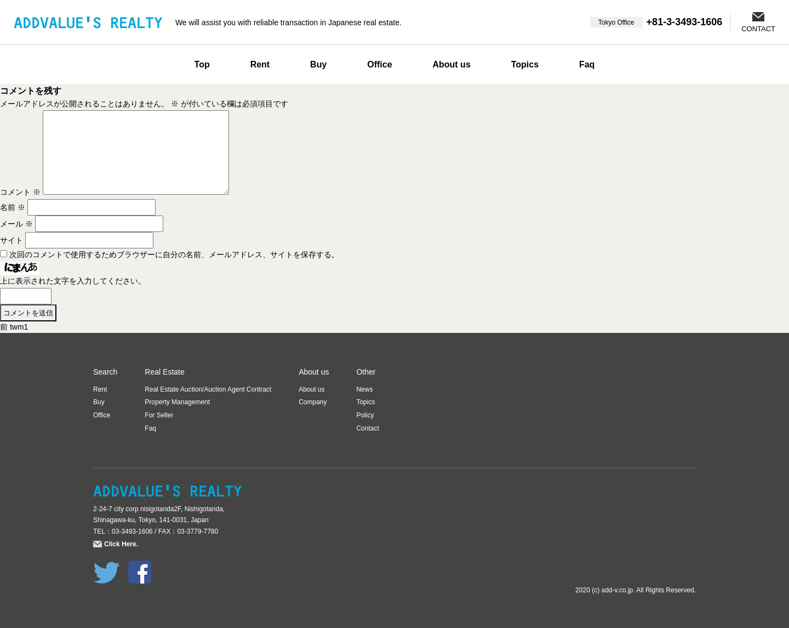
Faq (586, 64)
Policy (365, 415)
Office (379, 64)
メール (16, 223)
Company (313, 402)
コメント (20, 192)
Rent (260, 64)
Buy (318, 64)
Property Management (177, 402)
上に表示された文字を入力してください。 (73, 280)
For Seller (159, 415)
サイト (11, 240)
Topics (525, 64)
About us (451, 64)
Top (202, 64)
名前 (12, 207)
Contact (367, 428)
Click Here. (121, 544)
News (364, 389)
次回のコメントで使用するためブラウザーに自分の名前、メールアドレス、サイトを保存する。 (174, 254)
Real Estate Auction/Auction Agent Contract (208, 389)
